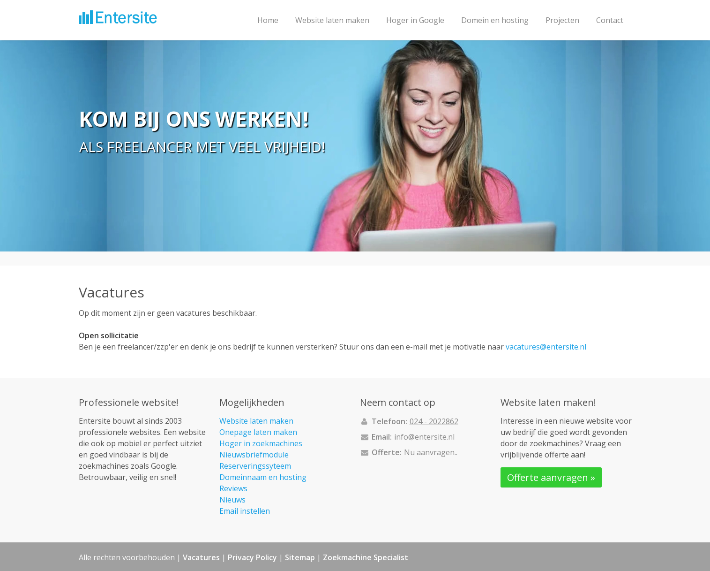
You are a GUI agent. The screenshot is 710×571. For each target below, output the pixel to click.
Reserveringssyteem (255, 466)
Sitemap (300, 557)
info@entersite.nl (424, 437)
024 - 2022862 (434, 421)
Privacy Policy (252, 557)
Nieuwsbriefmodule (254, 454)
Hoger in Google (415, 20)
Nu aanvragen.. (430, 452)
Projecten (562, 20)
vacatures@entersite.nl (546, 347)
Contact (609, 20)
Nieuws (232, 500)
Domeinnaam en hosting (262, 477)
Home (267, 20)
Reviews (233, 488)
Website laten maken (332, 20)
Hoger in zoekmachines (260, 443)
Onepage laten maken (258, 432)
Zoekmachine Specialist (365, 557)
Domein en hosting (495, 20)
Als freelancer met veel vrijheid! (202, 147)
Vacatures (201, 557)
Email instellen (244, 511)
